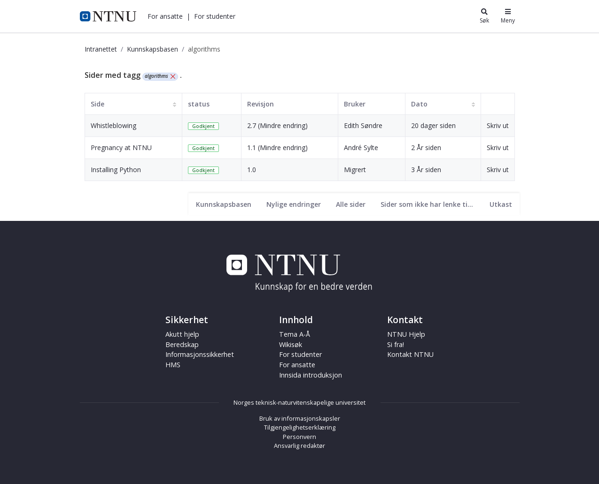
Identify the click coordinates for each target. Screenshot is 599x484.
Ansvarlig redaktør (299, 445)
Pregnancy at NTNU (121, 147)
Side (97, 103)
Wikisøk (290, 344)
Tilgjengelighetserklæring (299, 427)
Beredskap (182, 344)
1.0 (251, 169)
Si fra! (395, 344)
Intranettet (101, 49)
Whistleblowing (113, 125)
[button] (165, 16)
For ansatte (165, 16)
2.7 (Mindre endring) (277, 125)
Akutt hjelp (182, 334)
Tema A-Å (294, 334)
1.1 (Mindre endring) (277, 147)
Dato (419, 103)
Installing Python (116, 169)
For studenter (214, 16)
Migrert (355, 169)
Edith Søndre (363, 125)
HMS (172, 364)
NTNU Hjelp (406, 334)
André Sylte (361, 147)
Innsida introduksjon (310, 375)
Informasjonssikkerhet (199, 354)
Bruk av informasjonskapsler (299, 418)
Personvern (299, 436)
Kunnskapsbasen (152, 49)
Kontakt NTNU (410, 354)
